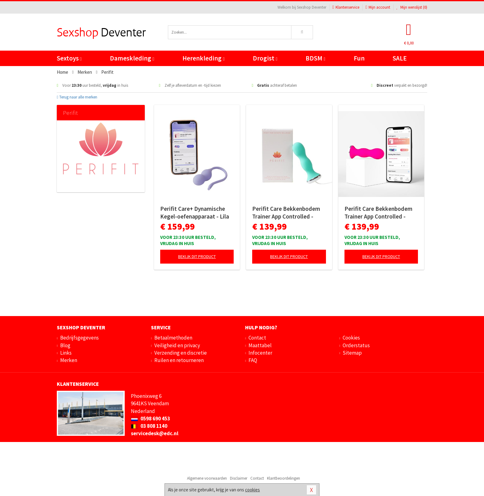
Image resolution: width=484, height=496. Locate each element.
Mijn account (377, 7)
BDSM (315, 58)
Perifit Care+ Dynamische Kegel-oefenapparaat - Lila (194, 212)
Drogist (265, 58)
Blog (65, 345)
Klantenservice (345, 7)
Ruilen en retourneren (179, 360)
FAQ (252, 360)
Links (66, 352)
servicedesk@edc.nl (154, 433)
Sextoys (69, 58)
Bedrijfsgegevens (79, 337)
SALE (400, 58)
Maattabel (260, 345)
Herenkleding (203, 58)
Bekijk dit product (197, 256)
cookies (252, 490)
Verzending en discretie (180, 352)
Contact (257, 337)
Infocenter (260, 352)
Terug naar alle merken (77, 97)
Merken (68, 360)
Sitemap (352, 352)
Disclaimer (238, 478)
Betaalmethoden (173, 337)
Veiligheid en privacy (177, 345)
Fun (359, 58)
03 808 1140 (149, 426)
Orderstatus (356, 345)
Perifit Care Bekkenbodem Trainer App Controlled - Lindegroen (286, 212)
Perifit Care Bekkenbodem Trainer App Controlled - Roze (378, 212)
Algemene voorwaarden (207, 478)
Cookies (351, 337)
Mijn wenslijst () (411, 7)
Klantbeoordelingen (283, 478)
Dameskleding (132, 58)
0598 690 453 (150, 418)
